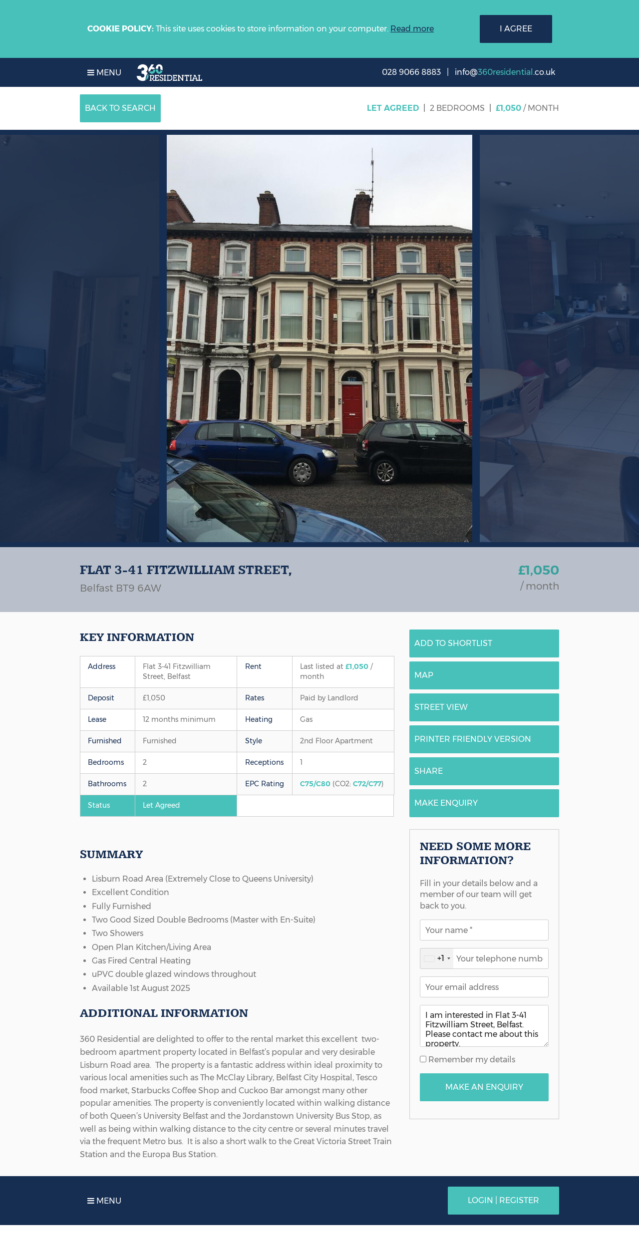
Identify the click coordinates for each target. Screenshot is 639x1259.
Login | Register (503, 1200)
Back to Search (120, 108)
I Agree (516, 28)
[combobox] (436, 958)
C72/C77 (367, 783)
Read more (412, 28)
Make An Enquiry (484, 1087)
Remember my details (470, 1059)
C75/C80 (315, 783)
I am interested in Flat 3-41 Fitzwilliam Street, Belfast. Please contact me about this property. (484, 1026)
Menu (104, 72)
